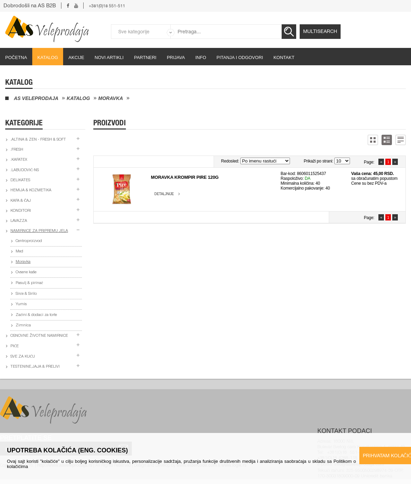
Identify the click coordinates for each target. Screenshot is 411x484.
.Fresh (16, 150)
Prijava (176, 57)
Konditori (20, 211)
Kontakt (283, 57)
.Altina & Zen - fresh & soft (38, 140)
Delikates (20, 180)
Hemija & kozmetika (30, 190)
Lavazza (18, 221)
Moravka (110, 98)
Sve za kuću (22, 357)
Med (19, 251)
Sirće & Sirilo (26, 294)
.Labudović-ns (24, 170)
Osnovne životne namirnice (39, 336)
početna (16, 57)
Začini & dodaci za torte (36, 315)
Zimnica (23, 325)
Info (200, 57)
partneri (145, 57)
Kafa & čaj (20, 201)
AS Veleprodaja (36, 98)
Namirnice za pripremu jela (39, 231)
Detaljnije (164, 194)
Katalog (47, 57)
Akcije (76, 57)
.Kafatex (18, 160)
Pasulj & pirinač (29, 283)
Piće (14, 346)
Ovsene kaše (26, 272)
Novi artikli (109, 57)
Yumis (21, 304)
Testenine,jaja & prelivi (35, 367)
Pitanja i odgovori (239, 57)
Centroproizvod (29, 241)
